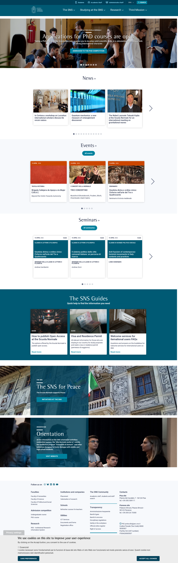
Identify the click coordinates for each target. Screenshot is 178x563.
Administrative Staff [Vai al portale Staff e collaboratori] (117, 2)
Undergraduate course (39, 515)
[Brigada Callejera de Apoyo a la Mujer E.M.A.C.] (48, 182)
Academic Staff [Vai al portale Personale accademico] (97, 2)
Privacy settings (14, 533)
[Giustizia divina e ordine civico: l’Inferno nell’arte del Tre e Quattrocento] (126, 183)
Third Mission (137, 9)
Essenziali (24, 547)
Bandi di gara (95, 515)
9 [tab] (93, 135)
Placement (64, 496)
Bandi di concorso (97, 518)
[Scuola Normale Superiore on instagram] (45, 484)
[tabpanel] (88, 43)
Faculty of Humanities (39, 496)
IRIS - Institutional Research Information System (41, 529)
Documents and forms (69, 523)
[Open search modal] (142, 2)
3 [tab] (86, 65)
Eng (131, 2)
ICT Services (65, 520)
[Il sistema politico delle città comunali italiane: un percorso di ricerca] (87, 260)
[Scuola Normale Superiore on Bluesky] (48, 484)
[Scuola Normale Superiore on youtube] (57, 484)
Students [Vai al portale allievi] (82, 2)
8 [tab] (91, 135)
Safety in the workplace (99, 524)
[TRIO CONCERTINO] (87, 183)
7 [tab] (96, 65)
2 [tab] (83, 65)
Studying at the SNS (91, 9)
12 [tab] (101, 135)
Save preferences (28, 559)
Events (88, 147)
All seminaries (89, 231)
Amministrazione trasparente (101, 512)
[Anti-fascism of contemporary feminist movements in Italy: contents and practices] (125, 258)
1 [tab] (81, 65)
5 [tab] (91, 65)
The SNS (68, 9)
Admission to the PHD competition (88, 51)
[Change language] (133, 2)
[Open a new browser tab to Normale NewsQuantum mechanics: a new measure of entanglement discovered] (87, 108)
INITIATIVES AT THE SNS (52, 402)
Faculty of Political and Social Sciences (42, 503)
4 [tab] (88, 65)
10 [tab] (96, 135)
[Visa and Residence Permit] (88, 335)
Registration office (67, 526)
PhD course (35, 518)
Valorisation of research (69, 499)
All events (88, 155)
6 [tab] (93, 65)
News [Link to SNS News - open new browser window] (89, 79)
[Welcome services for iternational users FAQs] (127, 335)
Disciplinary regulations (99, 521)
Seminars (89, 223)
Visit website (52, 459)
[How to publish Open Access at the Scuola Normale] (48, 335)
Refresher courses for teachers (72, 510)
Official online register (98, 527)
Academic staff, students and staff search (103, 497)
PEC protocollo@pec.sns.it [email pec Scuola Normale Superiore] (131, 524)
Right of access (96, 530)
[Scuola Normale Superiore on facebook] (54, 484)
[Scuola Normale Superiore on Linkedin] (51, 484)
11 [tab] (98, 135)
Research (115, 9)
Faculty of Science (38, 499)
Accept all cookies (148, 559)
